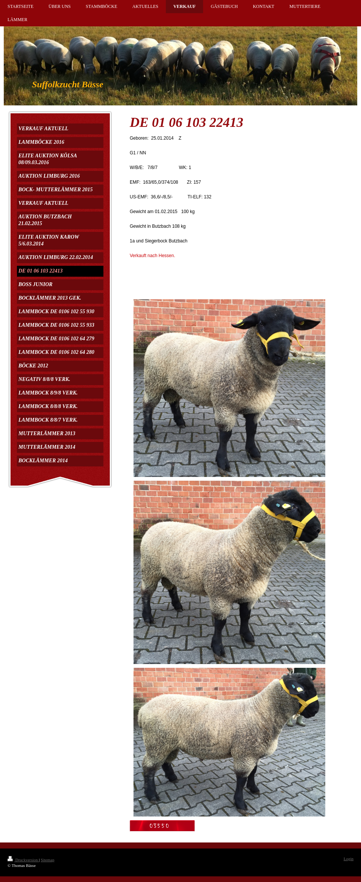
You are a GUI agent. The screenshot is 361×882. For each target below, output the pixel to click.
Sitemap (47, 860)
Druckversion (23, 860)
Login (348, 858)
